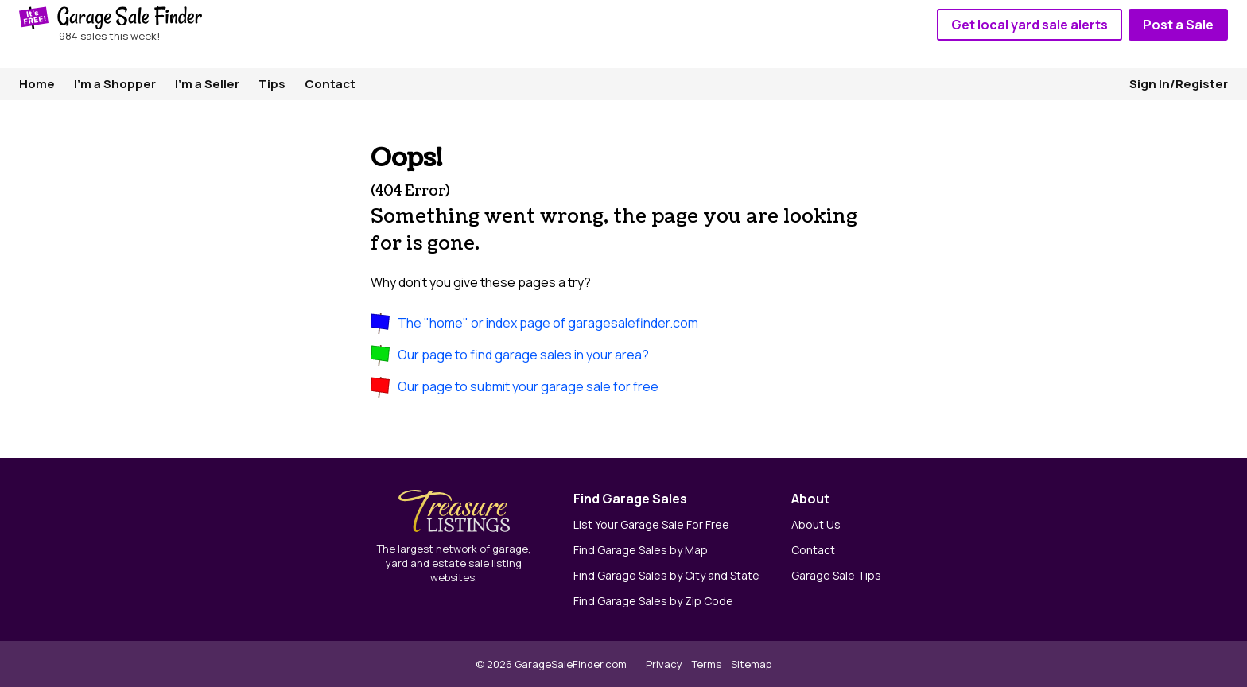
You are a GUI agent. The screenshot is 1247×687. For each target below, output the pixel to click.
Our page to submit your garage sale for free (528, 386)
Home (37, 84)
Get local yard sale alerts (1029, 24)
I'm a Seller (207, 84)
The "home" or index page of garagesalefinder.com (548, 323)
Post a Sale (1178, 24)
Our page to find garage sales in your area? (523, 354)
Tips (272, 84)
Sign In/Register (1178, 84)
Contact (330, 84)
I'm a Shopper (115, 84)
